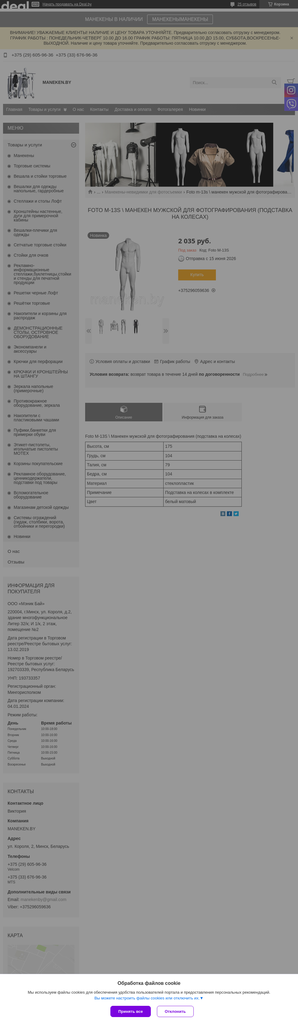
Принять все (130, 1011)
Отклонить (175, 1011)
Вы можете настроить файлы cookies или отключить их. (146, 998)
